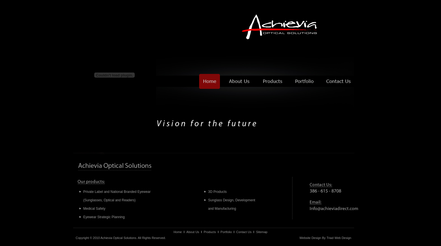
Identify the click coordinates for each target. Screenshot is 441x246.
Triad (330, 238)
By (324, 238)
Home (178, 232)
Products (210, 232)
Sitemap (261, 232)
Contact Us (243, 232)
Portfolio (226, 232)
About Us (192, 232)
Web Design (342, 238)
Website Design (310, 238)
